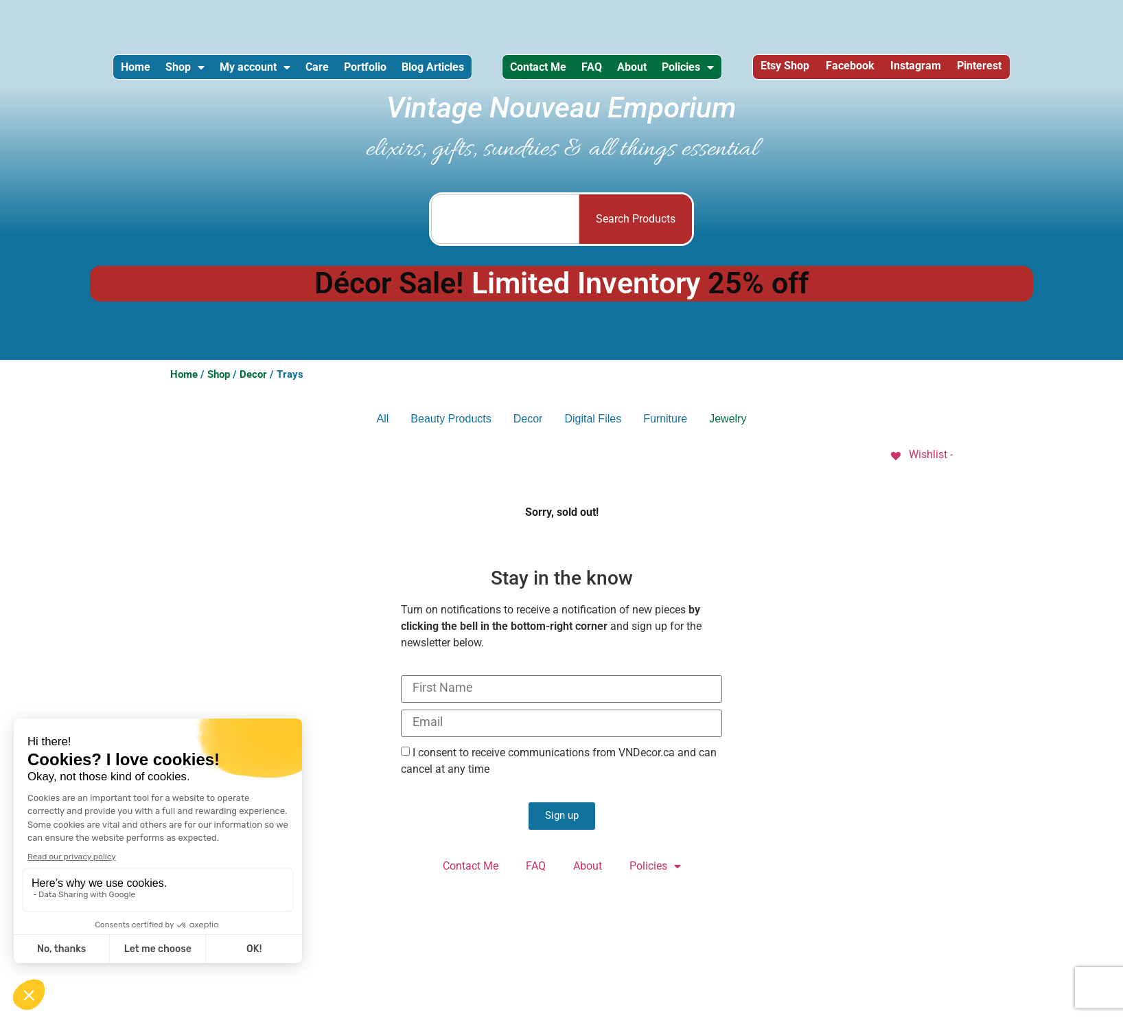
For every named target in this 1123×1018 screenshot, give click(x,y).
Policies (774, 70)
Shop (187, 70)
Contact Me (587, 70)
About (705, 70)
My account (270, 70)
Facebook (942, 70)
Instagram (1020, 70)
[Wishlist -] (921, 461)
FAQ (652, 70)
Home (126, 70)
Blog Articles (485, 70)
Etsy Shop (866, 70)
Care (344, 70)
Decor (253, 381)
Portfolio (405, 70)
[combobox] (505, 226)
